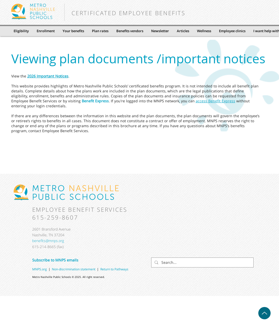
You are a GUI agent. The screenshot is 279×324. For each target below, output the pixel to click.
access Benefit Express (215, 100)
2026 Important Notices (47, 76)
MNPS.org (39, 269)
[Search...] (201, 262)
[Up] (264, 313)
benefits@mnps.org (48, 240)
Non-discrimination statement (74, 269)
